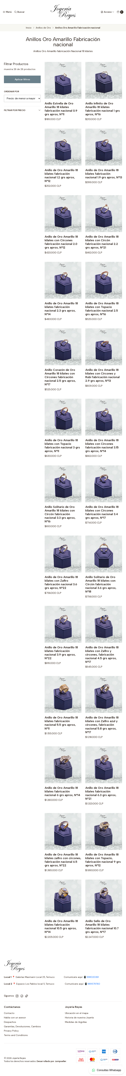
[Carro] (120, 12)
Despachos (10, 1022)
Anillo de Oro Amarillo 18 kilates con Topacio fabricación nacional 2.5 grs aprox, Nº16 (102, 320)
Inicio (29, 28)
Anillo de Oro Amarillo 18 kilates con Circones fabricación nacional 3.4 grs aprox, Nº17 (102, 523)
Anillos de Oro (43, 28)
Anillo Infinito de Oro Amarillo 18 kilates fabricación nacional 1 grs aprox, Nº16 (102, 109)
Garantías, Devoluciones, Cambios (22, 1026)
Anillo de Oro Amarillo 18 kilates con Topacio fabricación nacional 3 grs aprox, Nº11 (62, 457)
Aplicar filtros (22, 79)
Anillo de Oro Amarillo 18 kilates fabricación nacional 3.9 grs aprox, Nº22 (61, 664)
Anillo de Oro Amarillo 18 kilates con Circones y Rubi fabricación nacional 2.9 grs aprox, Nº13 (102, 386)
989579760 (93, 983)
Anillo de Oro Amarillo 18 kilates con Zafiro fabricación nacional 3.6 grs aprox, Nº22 (61, 594)
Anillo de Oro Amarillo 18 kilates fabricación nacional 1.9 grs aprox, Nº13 (103, 184)
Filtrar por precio (22, 110)
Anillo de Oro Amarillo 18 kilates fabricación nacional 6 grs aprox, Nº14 (62, 802)
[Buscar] (19, 12)
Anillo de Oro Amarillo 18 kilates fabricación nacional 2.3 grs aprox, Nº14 (61, 320)
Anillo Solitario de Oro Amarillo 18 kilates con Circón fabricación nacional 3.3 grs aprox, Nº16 (60, 525)
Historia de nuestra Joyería (79, 1017)
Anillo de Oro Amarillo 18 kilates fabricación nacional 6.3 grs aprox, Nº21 (102, 804)
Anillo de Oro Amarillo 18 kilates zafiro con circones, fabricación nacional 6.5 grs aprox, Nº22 (63, 871)
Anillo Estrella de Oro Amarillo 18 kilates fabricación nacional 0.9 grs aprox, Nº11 (61, 109)
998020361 (92, 977)
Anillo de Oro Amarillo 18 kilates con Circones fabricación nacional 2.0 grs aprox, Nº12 (61, 253)
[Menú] (7, 12)
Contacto (9, 1013)
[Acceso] (107, 12)
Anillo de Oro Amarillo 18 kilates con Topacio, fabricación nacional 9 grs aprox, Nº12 (103, 871)
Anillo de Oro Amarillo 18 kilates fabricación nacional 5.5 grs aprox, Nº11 (61, 734)
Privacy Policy (11, 1030)
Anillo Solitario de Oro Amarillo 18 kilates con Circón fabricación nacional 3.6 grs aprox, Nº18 (100, 596)
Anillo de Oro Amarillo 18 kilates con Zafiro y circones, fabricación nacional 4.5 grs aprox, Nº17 (102, 666)
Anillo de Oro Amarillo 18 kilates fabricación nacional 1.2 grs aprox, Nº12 (61, 186)
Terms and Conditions (16, 1035)
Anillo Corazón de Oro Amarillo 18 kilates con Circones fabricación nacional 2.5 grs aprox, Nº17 (60, 388)
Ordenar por (11, 91)
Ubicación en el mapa (76, 1013)
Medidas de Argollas (76, 1022)
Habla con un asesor (15, 1017)
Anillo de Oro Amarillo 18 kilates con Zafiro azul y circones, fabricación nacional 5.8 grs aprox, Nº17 (102, 736)
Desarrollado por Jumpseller (51, 1061)
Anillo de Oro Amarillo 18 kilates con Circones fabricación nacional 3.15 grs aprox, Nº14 (102, 457)
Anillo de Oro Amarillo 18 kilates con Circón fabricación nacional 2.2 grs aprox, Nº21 (102, 253)
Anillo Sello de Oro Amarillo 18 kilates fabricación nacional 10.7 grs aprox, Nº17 (102, 938)
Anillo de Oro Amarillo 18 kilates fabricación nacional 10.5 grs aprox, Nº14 (61, 938)
